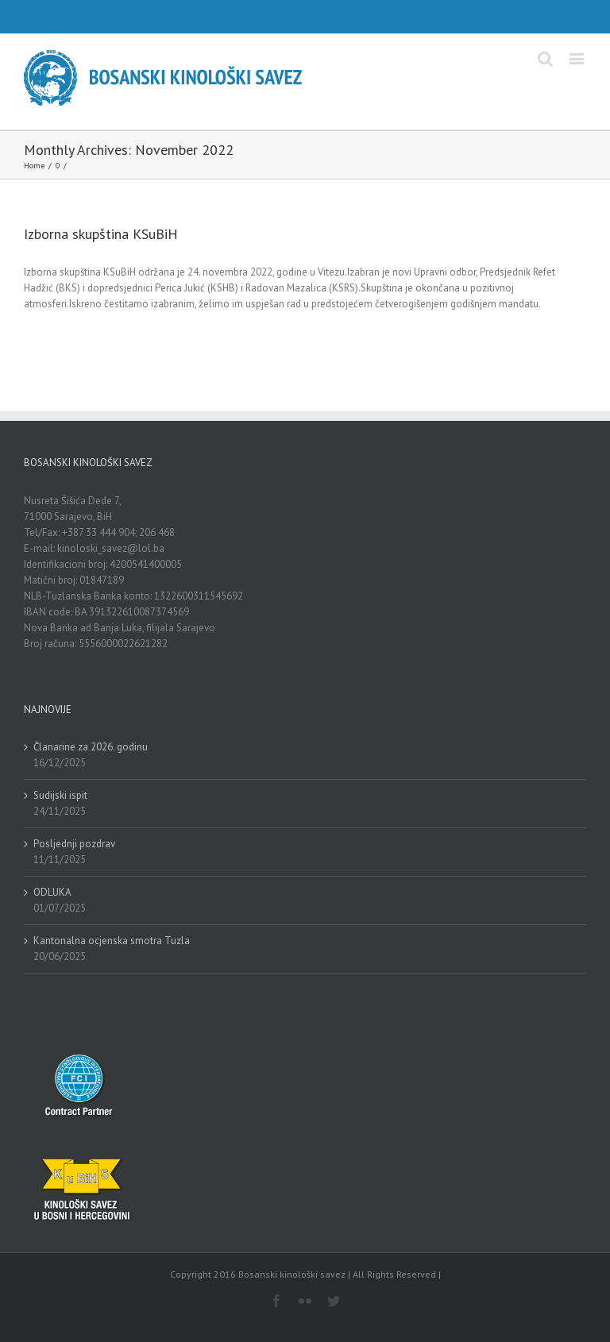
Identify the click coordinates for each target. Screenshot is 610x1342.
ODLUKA (52, 892)
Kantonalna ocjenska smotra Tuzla (111, 940)
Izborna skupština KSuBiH (101, 234)
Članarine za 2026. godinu (90, 747)
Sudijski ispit (60, 795)
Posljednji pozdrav (74, 843)
